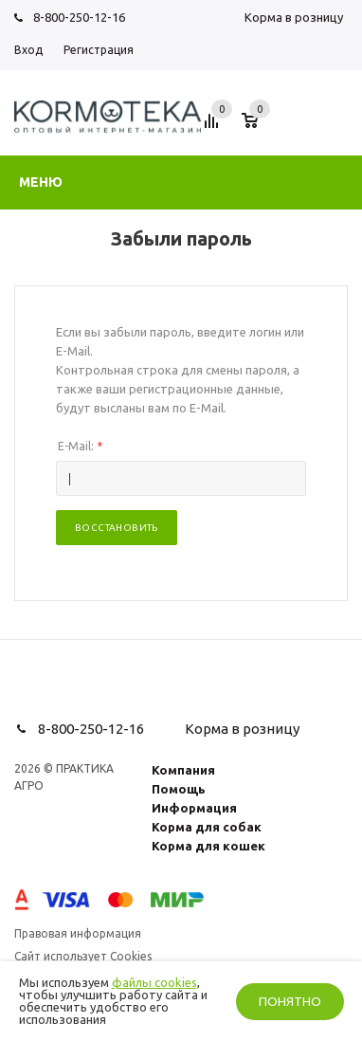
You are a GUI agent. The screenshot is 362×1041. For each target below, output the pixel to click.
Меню (41, 182)
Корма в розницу (293, 17)
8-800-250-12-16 (79, 17)
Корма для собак (207, 826)
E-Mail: (80, 446)
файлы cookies (154, 982)
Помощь (179, 788)
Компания (183, 769)
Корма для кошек (208, 845)
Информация (194, 807)
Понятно (290, 1002)
